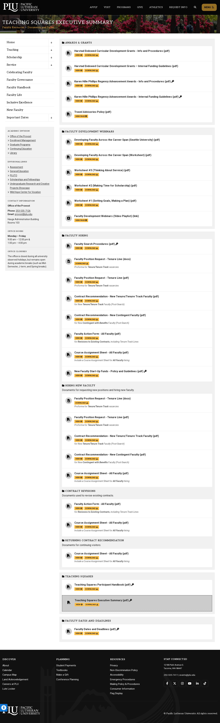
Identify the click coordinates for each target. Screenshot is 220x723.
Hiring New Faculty (78, 385)
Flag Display (116, 693)
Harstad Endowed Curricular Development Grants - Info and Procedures (118, 50)
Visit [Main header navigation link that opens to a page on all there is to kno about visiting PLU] (107, 7)
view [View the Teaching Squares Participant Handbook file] (79, 589)
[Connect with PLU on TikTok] (204, 683)
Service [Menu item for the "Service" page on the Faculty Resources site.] (11, 65)
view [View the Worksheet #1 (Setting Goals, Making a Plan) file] (79, 205)
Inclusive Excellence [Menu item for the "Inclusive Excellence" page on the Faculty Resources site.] (19, 102)
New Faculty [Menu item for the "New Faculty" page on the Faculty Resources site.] (15, 110)
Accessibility (116, 674)
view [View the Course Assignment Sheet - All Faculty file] (79, 357)
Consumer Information (122, 688)
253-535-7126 (23, 210)
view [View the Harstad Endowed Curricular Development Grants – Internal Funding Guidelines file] (79, 70)
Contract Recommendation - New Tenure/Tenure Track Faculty (113, 296)
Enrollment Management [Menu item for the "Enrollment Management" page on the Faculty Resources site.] (23, 140)
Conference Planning (67, 679)
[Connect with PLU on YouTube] (189, 683)
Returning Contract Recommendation (93, 540)
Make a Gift (62, 674)
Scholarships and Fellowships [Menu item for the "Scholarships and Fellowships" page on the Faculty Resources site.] (25, 179)
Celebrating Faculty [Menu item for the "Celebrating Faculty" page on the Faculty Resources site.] (19, 72)
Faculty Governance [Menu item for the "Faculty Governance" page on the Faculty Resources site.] (20, 80)
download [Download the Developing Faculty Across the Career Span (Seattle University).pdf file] (91, 144)
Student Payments (66, 665)
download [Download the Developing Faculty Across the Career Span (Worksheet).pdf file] (91, 159)
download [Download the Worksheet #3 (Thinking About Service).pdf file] (91, 174)
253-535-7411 (170, 675)
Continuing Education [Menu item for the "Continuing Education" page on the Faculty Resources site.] (21, 148)
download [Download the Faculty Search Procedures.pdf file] (91, 248)
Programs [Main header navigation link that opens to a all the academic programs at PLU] (124, 7)
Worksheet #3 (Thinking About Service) (98, 170)
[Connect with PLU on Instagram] (182, 683)
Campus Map (9, 674)
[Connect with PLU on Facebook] (167, 683)
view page (81, 116)
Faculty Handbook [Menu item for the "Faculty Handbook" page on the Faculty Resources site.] (18, 87)
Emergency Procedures (122, 679)
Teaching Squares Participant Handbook (99, 584)
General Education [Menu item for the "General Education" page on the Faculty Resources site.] (19, 171)
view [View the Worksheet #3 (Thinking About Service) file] (79, 174)
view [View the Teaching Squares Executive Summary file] (79, 605)
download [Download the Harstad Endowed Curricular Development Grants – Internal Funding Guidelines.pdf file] (91, 70)
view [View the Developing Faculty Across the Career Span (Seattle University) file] (79, 144)
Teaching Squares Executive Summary (98, 600)
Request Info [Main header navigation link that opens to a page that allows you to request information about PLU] (178, 7)
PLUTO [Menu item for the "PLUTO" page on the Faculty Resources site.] (13, 175)
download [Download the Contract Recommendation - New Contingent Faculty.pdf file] (91, 319)
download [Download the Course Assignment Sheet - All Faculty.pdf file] (91, 357)
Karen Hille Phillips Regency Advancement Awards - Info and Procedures (119, 81)
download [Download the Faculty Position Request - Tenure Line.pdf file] (91, 282)
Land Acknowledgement (15, 679)
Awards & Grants (77, 42)
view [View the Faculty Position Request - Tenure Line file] (79, 282)
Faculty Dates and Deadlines (86, 620)
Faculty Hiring (75, 235)
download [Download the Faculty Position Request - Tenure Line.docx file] (82, 263)
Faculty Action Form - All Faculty (94, 333)
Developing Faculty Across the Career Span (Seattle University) (113, 139)
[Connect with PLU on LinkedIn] (196, 683)
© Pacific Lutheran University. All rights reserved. (191, 713)
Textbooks (62, 670)
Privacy (114, 665)
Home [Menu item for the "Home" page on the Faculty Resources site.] (11, 42)
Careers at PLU (10, 684)
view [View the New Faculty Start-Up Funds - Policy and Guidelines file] (79, 375)
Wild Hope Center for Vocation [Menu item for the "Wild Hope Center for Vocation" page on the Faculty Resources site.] (25, 192)
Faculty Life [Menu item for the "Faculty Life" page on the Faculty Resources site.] (14, 95)
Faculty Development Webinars (88, 131)
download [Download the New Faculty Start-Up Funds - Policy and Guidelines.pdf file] (91, 375)
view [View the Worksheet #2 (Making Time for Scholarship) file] (79, 190)
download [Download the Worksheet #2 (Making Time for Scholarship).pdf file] (91, 190)
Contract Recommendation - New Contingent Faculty (106, 315)
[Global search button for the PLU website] (195, 7)
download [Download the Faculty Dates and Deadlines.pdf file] (91, 633)
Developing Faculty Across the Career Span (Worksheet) (109, 155)
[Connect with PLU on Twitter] (174, 683)
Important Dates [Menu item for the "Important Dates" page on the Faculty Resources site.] (18, 117)
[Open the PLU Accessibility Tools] (4, 708)
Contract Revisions (79, 491)
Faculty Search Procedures (91, 244)
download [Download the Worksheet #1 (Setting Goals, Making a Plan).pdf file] (91, 205)
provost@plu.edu (23, 214)
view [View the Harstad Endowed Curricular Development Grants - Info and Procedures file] (79, 55)
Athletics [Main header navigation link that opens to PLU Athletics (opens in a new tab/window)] (156, 7)
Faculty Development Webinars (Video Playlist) (103, 216)
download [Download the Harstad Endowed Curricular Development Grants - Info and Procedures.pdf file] (91, 55)
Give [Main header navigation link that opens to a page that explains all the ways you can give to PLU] (140, 7)
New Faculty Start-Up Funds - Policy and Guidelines (105, 371)
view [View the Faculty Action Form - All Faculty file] (79, 338)
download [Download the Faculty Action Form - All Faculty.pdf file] (91, 338)
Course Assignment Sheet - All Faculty (98, 352)
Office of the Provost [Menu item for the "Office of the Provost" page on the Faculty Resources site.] (20, 136)
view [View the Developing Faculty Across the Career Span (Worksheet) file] (79, 159)
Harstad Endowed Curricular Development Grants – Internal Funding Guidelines (122, 66)
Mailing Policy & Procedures (125, 684)
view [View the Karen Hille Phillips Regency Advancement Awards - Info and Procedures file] (79, 86)
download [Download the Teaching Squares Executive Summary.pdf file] (92, 605)
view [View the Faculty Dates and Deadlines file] (79, 633)
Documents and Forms (41, 27)
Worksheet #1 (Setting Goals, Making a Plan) (102, 200)
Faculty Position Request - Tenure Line (98, 259)
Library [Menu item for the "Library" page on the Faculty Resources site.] (13, 153)
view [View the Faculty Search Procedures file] (79, 248)
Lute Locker (8, 688)
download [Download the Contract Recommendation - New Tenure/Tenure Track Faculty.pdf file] (91, 301)
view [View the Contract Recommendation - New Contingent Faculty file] (79, 319)
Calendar (7, 670)
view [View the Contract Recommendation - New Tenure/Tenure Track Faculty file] (79, 301)
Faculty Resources (13, 27)
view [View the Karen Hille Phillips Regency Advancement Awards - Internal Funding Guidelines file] (79, 101)
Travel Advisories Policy (89, 111)
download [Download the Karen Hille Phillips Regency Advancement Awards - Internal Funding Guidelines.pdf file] (91, 101)
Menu (209, 7)
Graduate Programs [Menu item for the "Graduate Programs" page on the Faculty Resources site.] (20, 144)
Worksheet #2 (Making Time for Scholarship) (102, 185)
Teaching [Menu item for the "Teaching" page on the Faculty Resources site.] (13, 50)
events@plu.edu (185, 675)
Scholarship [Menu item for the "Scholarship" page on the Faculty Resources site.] (14, 57)
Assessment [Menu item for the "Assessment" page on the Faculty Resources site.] (16, 167)
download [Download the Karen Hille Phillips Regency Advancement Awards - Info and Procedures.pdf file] (91, 86)
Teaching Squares (77, 576)
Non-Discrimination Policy (124, 670)
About (5, 665)
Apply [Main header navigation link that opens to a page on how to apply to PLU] (93, 7)
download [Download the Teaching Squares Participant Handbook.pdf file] (91, 589)
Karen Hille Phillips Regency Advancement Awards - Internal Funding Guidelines (123, 96)
